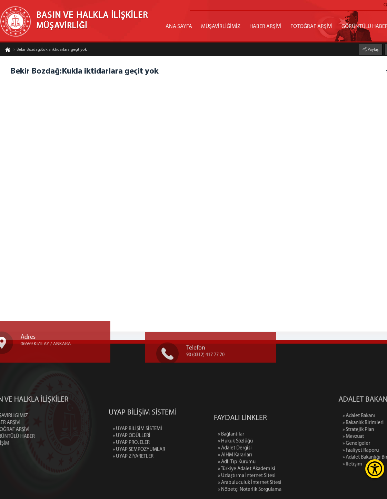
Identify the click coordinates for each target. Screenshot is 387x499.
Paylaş (373, 49)
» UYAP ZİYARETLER (133, 477)
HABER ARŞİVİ (265, 26)
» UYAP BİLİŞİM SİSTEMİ (137, 450)
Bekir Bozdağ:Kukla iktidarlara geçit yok (50, 50)
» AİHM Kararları (235, 485)
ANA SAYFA (179, 26)
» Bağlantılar (231, 464)
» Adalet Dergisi (235, 478)
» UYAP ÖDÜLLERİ (131, 457)
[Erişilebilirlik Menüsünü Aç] (374, 468)
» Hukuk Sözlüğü (235, 471)
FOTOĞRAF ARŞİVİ (311, 26)
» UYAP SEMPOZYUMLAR (139, 470)
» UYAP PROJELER (131, 464)
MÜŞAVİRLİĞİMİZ (220, 26)
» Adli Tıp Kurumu (237, 492)
